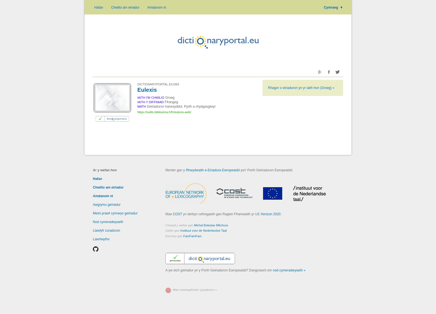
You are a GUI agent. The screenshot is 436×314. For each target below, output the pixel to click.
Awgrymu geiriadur (107, 205)
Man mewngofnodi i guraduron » (195, 289)
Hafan (98, 7)
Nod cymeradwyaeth (108, 222)
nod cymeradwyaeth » (289, 270)
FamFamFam (192, 236)
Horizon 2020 (271, 214)
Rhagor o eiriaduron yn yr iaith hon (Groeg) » (301, 88)
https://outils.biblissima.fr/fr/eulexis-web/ (164, 112)
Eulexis (147, 90)
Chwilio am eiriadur (125, 7)
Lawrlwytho (101, 239)
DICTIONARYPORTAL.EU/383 (158, 84)
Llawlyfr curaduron (106, 231)
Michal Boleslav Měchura (211, 225)
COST (177, 214)
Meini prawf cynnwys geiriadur (115, 213)
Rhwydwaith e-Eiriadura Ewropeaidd (212, 170)
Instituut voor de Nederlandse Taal (203, 230)
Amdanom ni (156, 7)
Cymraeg (333, 7)
